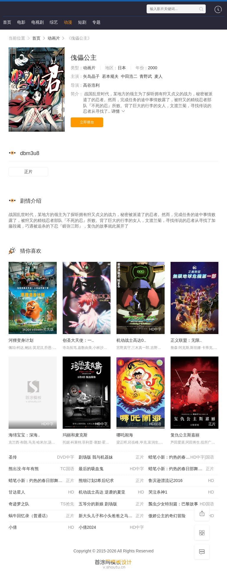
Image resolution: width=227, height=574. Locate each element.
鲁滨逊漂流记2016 (181, 481)
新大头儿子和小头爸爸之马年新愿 (111, 516)
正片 (28, 171)
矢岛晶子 (91, 76)
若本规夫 (110, 76)
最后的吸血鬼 (111, 469)
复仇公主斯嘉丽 (185, 435)
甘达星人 (41, 492)
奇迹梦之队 (41, 504)
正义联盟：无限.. (186, 340)
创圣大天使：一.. (78, 340)
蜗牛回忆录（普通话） (41, 516)
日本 (122, 67)
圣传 (41, 457)
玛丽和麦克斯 (75, 435)
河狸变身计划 (21, 340)
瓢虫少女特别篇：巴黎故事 (181, 504)
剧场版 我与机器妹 (111, 457)
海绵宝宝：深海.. (24, 435)
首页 (7, 22)
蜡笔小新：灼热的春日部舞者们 (181, 457)
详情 (118, 111)
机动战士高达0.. (131, 340)
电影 (21, 22)
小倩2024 (111, 528)
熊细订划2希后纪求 (111, 481)
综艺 (54, 22)
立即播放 (87, 122)
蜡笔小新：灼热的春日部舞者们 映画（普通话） (44, 481)
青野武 (146, 76)
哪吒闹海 (124, 435)
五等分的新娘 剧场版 (111, 504)
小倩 (41, 528)
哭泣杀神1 (181, 492)
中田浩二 (129, 76)
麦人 (158, 76)
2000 (152, 67)
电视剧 (37, 22)
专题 (96, 22)
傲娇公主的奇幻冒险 (181, 516)
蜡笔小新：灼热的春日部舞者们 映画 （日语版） (183, 469)
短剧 (82, 22)
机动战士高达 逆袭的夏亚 (111, 492)
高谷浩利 (91, 85)
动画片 (54, 38)
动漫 (68, 22)
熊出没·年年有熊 (41, 469)
